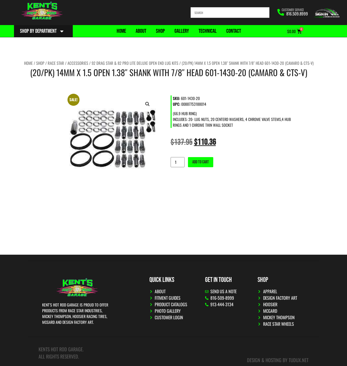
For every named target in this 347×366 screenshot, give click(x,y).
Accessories (77, 63)
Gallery (181, 31)
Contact (233, 31)
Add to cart (200, 162)
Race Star (56, 63)
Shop (160, 31)
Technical (208, 31)
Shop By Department (42, 31)
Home (121, 31)
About (141, 31)
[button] (147, 104)
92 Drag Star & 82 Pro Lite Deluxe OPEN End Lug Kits (135, 63)
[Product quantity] (178, 162)
